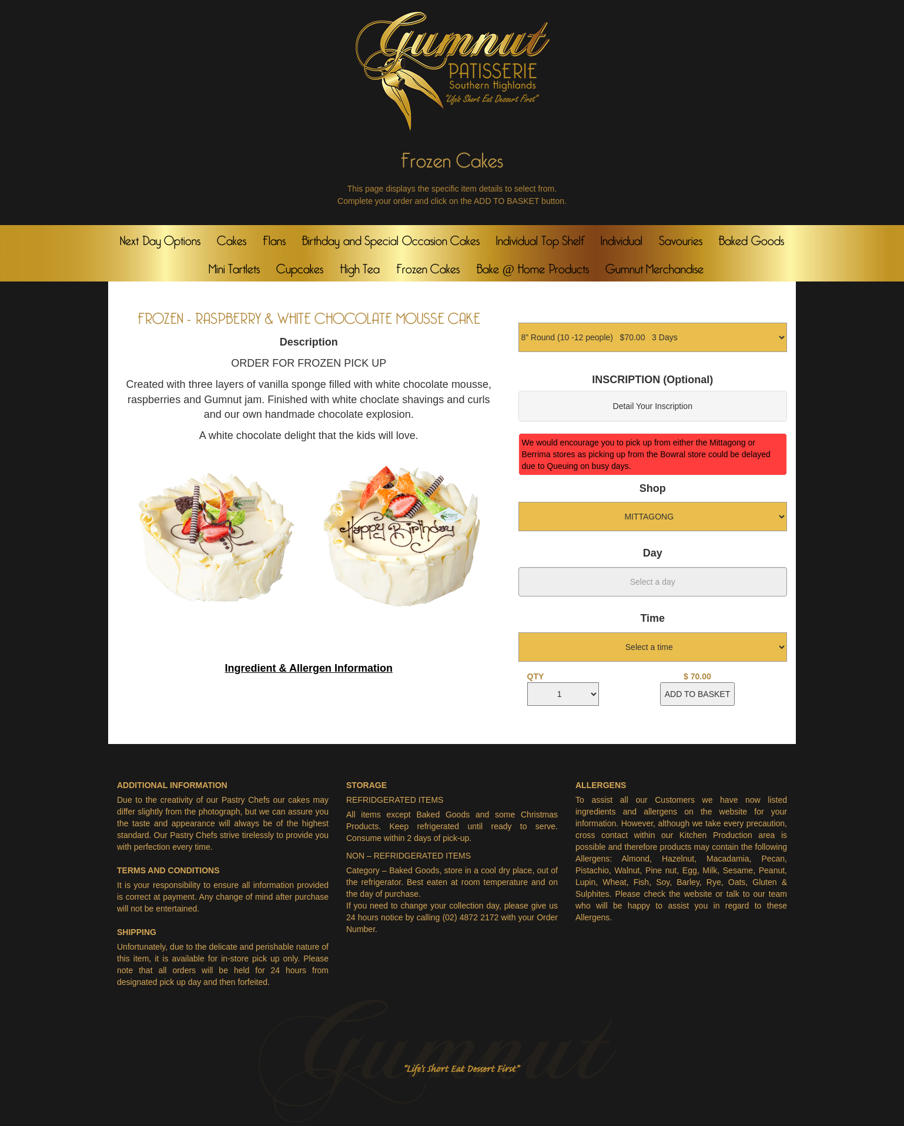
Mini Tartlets (234, 266)
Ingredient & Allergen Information (309, 668)
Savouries (680, 238)
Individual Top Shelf (540, 238)
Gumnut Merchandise (654, 266)
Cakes (231, 238)
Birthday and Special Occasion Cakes (391, 238)
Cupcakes (299, 266)
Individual (621, 238)
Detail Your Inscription (652, 406)
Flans (274, 238)
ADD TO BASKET (698, 694)
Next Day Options (160, 238)
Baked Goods (751, 238)
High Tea (360, 266)
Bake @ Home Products (532, 266)
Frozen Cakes (428, 266)
